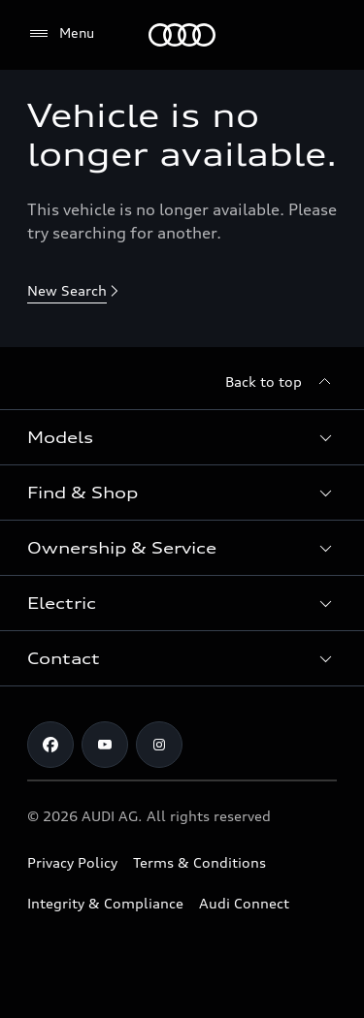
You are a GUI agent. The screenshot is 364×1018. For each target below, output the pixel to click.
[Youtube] (105, 744)
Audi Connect (244, 903)
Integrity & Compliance (105, 903)
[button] (182, 437)
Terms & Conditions (199, 862)
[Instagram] (159, 744)
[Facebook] (50, 744)
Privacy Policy (72, 862)
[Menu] (182, 35)
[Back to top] (281, 382)
